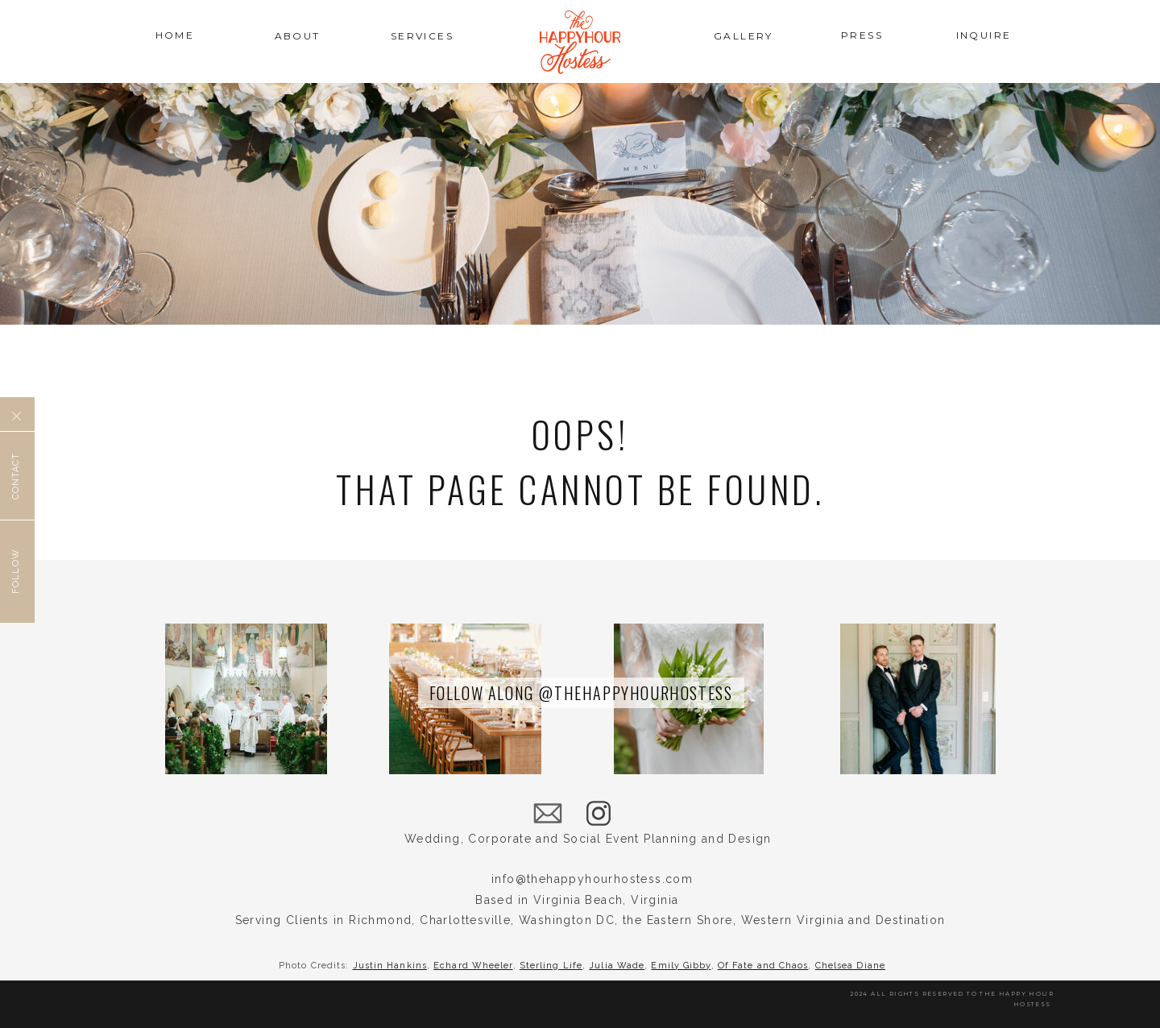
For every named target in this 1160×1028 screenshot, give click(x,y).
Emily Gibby (680, 965)
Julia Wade (616, 965)
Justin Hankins (390, 965)
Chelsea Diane (850, 965)
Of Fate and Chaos (763, 965)
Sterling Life (551, 965)
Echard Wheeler (472, 965)
